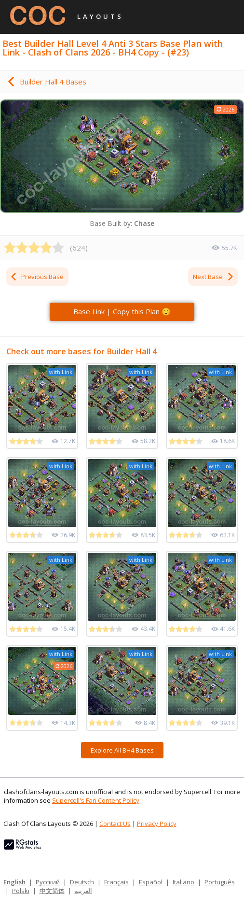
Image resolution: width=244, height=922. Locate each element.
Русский (48, 882)
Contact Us (115, 823)
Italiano (183, 882)
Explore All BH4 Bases (122, 750)
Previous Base (37, 276)
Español (151, 882)
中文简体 (52, 890)
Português (219, 882)
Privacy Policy (156, 823)
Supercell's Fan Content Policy (95, 800)
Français (116, 882)
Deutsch (82, 882)
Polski (20, 890)
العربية (83, 890)
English (14, 882)
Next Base (213, 276)
